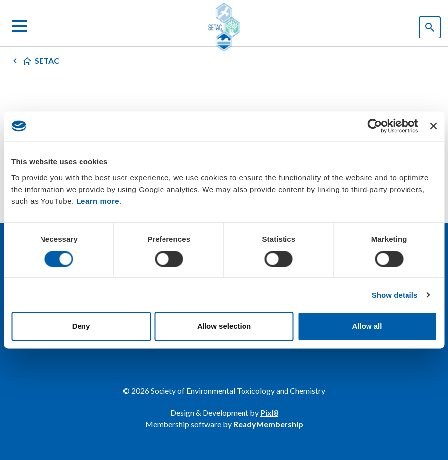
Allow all (367, 326)
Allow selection (224, 326)
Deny (81, 326)
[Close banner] (433, 125)
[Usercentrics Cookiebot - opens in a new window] (375, 125)
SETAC (47, 60)
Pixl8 (269, 412)
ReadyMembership (268, 424)
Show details (395, 295)
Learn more (97, 201)
